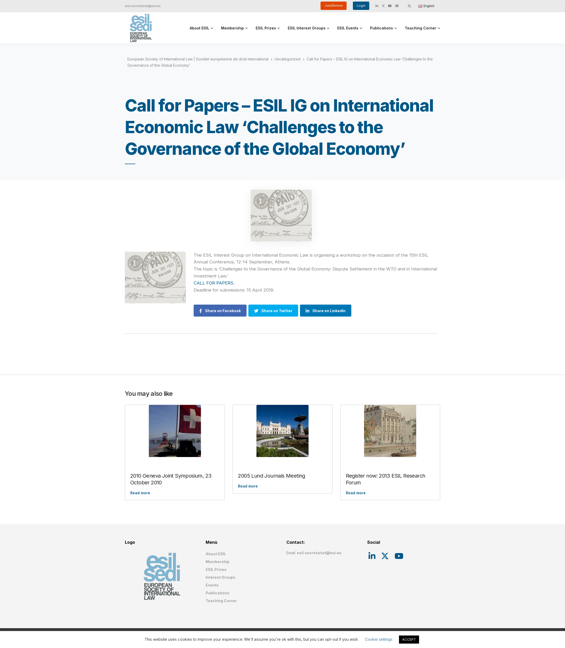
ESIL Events (347, 28)
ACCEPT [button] (409, 639)
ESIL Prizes (266, 28)
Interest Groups (220, 577)
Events (212, 585)
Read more (140, 493)
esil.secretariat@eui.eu (143, 6)
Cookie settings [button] (378, 639)
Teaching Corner (420, 28)
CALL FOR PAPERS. (215, 283)
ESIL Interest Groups (307, 28)
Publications (381, 28)
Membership (232, 28)
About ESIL (199, 28)
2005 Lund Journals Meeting (271, 476)
